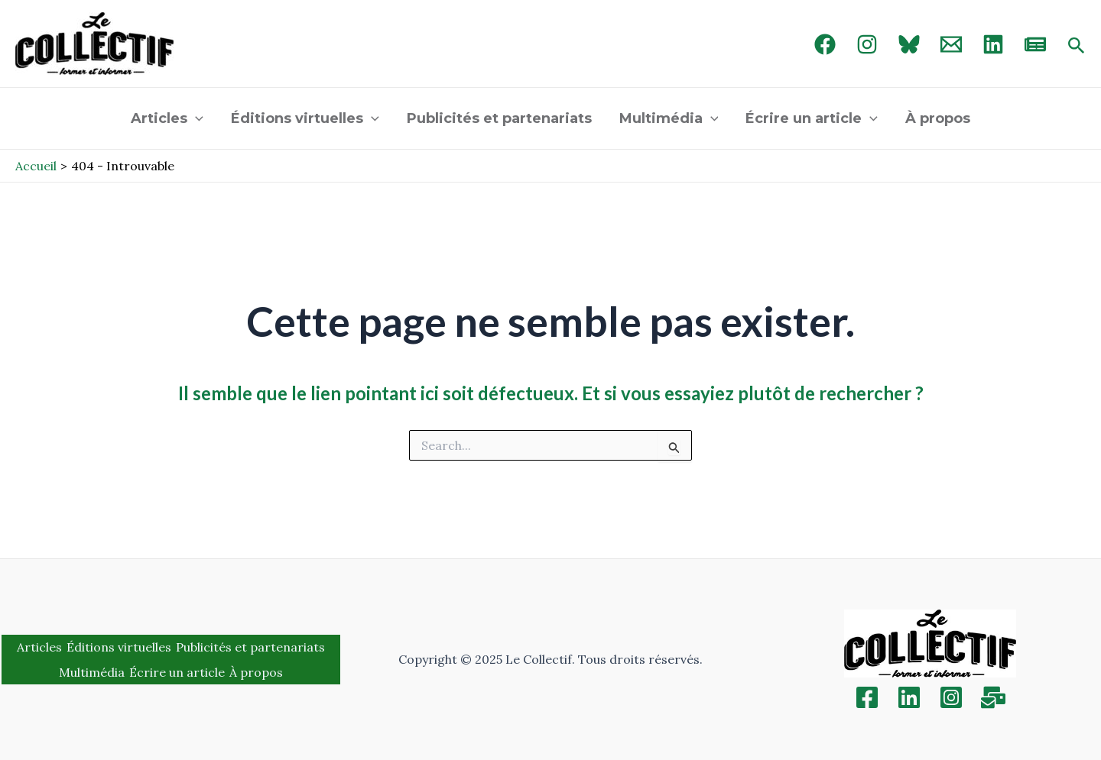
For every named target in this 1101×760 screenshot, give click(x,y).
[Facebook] (825, 44)
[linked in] (993, 44)
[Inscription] (993, 697)
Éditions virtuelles (305, 118)
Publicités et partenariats (499, 118)
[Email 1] (951, 44)
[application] (195, 118)
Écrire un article (811, 118)
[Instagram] (867, 44)
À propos (937, 118)
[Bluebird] (909, 44)
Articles (167, 118)
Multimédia (669, 118)
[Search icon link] (1076, 47)
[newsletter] (1035, 44)
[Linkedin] (909, 697)
